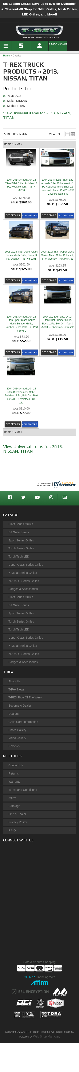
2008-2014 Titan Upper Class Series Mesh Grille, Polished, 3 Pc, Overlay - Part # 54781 (57, 255)
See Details (13, 215)
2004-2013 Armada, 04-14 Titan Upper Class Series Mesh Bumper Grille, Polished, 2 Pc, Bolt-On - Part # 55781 (21, 323)
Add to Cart (29, 215)
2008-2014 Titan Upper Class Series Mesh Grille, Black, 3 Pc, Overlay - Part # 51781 (21, 255)
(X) (4, 95)
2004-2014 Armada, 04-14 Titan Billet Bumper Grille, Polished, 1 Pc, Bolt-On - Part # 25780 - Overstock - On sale (21, 395)
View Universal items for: (33, 448)
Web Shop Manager (46, 1036)
